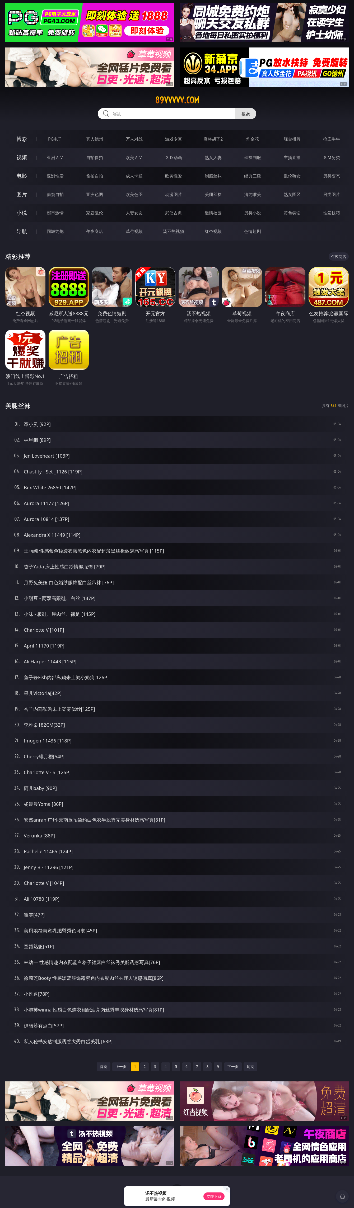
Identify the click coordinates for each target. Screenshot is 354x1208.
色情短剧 (252, 231)
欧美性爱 (173, 176)
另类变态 (331, 176)
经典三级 (252, 176)
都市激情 (55, 213)
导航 (21, 231)
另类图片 (331, 194)
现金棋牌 (292, 139)
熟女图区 (292, 194)
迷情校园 (213, 213)
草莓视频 (134, 231)
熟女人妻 (213, 157)
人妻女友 (134, 213)
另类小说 (252, 213)
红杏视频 (213, 231)
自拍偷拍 (94, 157)
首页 (103, 1066)
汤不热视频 (173, 231)
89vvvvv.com (177, 100)
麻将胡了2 (213, 139)
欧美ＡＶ (134, 157)
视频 (21, 157)
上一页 (121, 1066)
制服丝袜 (213, 176)
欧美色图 (134, 194)
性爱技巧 (331, 213)
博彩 (21, 138)
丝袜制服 (252, 157)
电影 (21, 175)
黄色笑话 (292, 213)
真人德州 (94, 139)
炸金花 (252, 139)
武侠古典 (173, 213)
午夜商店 (94, 231)
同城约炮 (55, 231)
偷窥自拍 (55, 194)
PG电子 (55, 139)
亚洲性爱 (55, 176)
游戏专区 (173, 139)
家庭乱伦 (94, 213)
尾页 (250, 1066)
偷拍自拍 (94, 176)
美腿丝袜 (213, 194)
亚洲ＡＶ (55, 157)
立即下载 (214, 1196)
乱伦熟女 (292, 176)
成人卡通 (134, 176)
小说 (21, 212)
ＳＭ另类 (331, 157)
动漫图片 (173, 194)
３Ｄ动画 (173, 157)
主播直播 (292, 157)
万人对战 (134, 139)
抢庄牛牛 (331, 139)
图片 (21, 194)
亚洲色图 (94, 194)
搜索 (245, 114)
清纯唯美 (252, 194)
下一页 (233, 1066)
